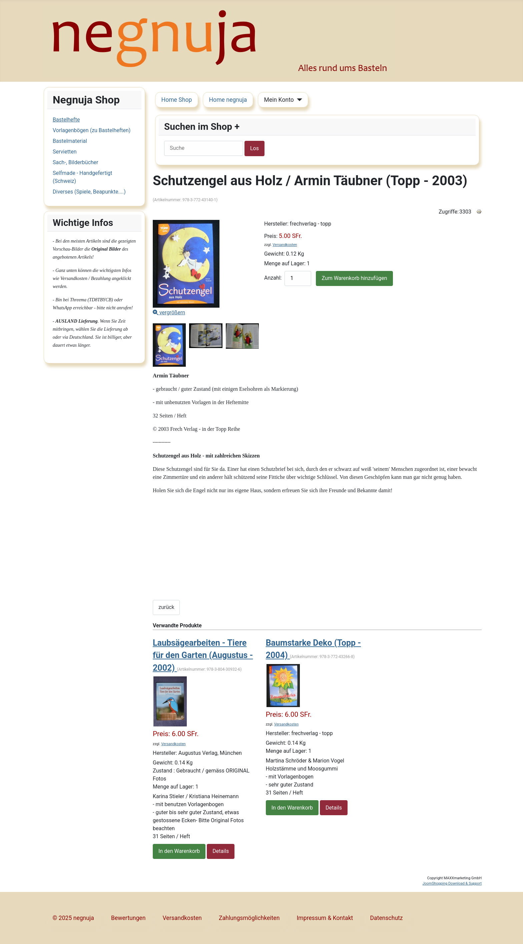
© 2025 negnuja (73, 918)
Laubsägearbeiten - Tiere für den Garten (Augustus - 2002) (203, 655)
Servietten (64, 151)
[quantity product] (298, 278)
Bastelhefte (66, 119)
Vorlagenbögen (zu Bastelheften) (91, 130)
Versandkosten (285, 245)
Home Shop (176, 99)
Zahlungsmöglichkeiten (249, 918)
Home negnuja (228, 99)
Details (220, 851)
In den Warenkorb (179, 851)
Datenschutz (386, 918)
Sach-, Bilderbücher (75, 162)
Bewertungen (128, 918)
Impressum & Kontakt (325, 918)
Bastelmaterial (70, 141)
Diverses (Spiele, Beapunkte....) (89, 192)
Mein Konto (279, 99)
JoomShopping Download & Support (452, 883)
